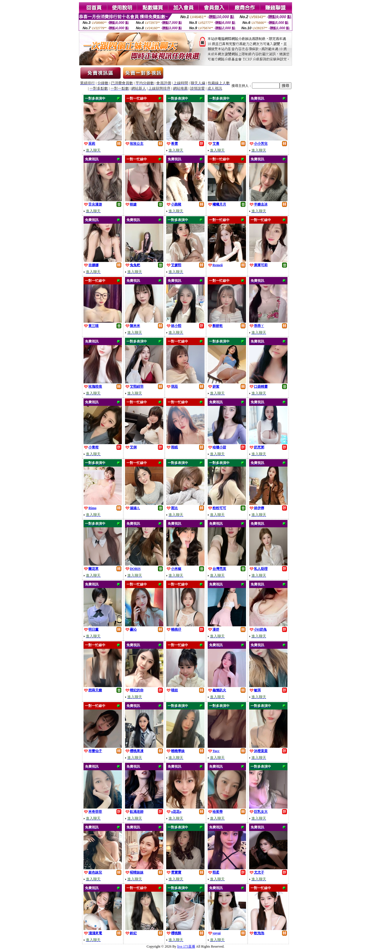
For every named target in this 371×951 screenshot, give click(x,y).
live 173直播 (186, 946)
